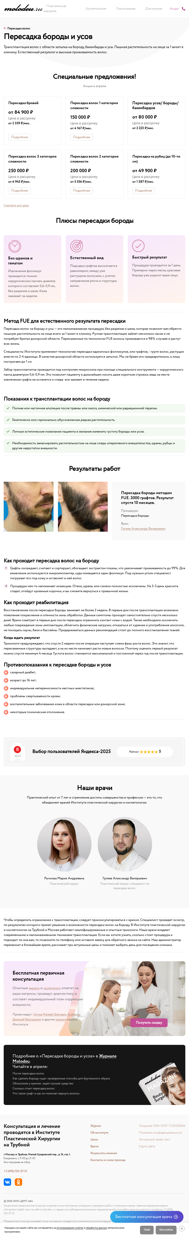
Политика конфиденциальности (157, 1132)
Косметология (104, 8)
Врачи (91, 1146)
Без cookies (164, 1230)
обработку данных (96, 1228)
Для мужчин (149, 8)
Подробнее (19, 137)
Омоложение (127, 8)
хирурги (35, 989)
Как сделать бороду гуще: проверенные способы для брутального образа (67, 1079)
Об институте (97, 1132)
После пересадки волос (30, 1074)
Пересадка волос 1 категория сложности (89, 106)
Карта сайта (143, 1146)
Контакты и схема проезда (106, 1160)
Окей (145, 1230)
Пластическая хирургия (73, 8)
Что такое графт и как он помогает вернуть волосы (50, 1094)
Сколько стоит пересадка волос (36, 1089)
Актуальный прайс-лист (151, 1139)
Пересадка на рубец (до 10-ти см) (153, 159)
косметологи (56, 989)
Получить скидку (149, 1023)
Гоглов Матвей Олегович (51, 1015)
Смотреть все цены (18, 206)
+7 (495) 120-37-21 (17, 1171)
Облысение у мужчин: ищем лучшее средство (46, 1084)
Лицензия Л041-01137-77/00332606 (160, 1126)
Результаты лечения (101, 1153)
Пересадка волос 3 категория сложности (27, 159)
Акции (165, 8)
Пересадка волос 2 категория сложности (89, 159)
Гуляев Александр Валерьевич (143, 529)
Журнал (92, 1126)
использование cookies (70, 1228)
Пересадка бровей (25, 103)
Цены (91, 1139)
